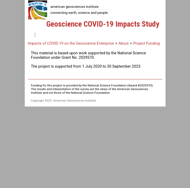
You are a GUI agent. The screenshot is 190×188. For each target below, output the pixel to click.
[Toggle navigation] (35, 34)
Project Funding (146, 43)
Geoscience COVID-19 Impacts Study (102, 24)
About (123, 43)
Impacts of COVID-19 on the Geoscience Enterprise (71, 43)
